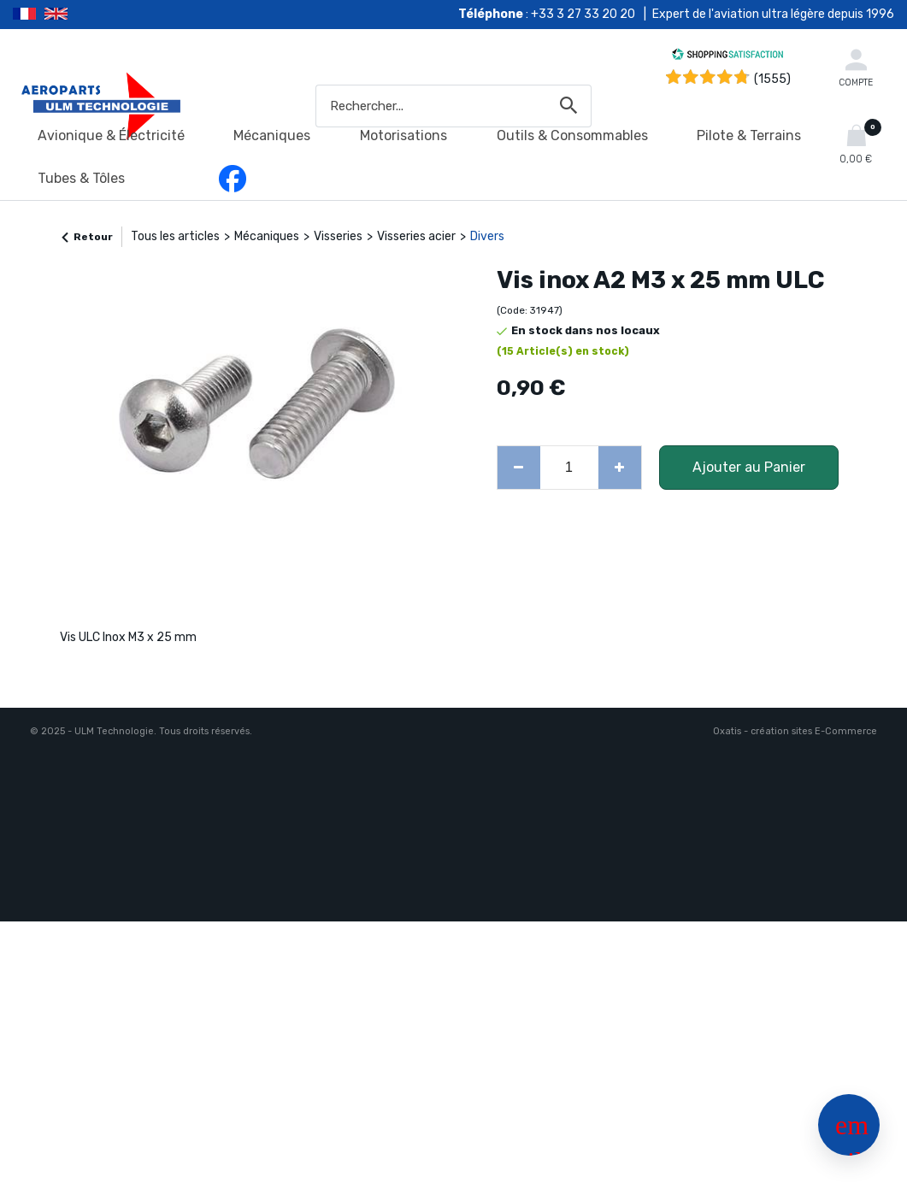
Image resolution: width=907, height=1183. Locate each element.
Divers (487, 236)
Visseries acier (416, 236)
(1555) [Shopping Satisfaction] (772, 79)
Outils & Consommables (572, 135)
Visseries (338, 236)
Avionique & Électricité (111, 135)
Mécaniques (271, 135)
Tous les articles (175, 236)
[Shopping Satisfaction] (727, 57)
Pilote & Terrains (749, 135)
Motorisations (403, 135)
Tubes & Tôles (81, 178)
